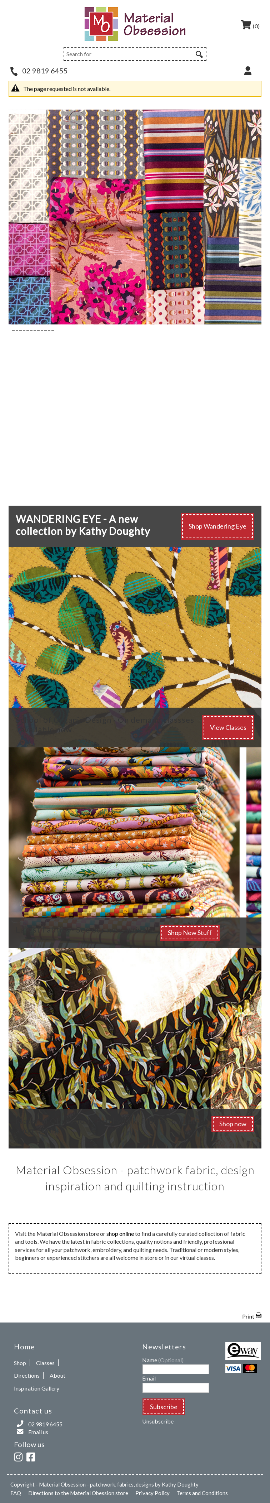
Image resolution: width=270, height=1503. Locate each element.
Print (248, 1316)
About (57, 1375)
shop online (120, 1233)
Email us (38, 1432)
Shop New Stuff (190, 932)
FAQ (15, 1493)
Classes (45, 1362)
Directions (27, 1375)
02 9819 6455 (39, 70)
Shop (20, 1362)
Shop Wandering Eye (217, 526)
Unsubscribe (158, 1421)
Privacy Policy (152, 1493)
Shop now (232, 1124)
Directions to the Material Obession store (78, 1493)
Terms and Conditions (202, 1493)
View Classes (228, 727)
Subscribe (164, 1407)
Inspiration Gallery (36, 1388)
